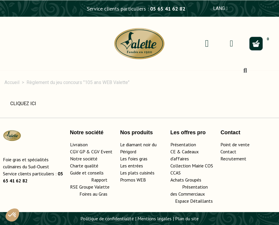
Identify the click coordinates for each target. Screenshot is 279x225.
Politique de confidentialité (107, 218)
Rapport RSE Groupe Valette (92, 187)
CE (173, 152)
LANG (220, 8)
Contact (228, 152)
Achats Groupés (185, 180)
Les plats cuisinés (137, 173)
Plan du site (187, 218)
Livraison (79, 144)
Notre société (83, 159)
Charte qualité (84, 166)
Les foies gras (133, 159)
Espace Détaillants (194, 201)
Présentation (183, 144)
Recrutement (233, 159)
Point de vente (235, 144)
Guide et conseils (87, 173)
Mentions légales (154, 218)
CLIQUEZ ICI (23, 103)
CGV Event (101, 152)
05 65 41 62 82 (167, 8)
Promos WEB (133, 180)
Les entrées (131, 166)
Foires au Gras (93, 194)
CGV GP (77, 152)
